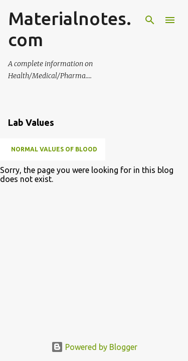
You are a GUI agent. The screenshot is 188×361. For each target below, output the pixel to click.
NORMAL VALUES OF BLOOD (54, 149)
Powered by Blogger (94, 346)
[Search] (150, 20)
